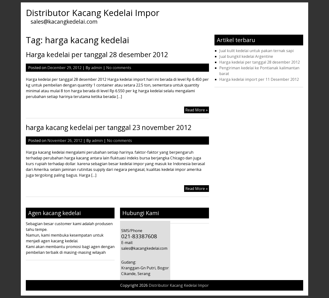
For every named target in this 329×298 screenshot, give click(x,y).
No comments (118, 67)
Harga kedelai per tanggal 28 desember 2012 (97, 54)
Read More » (196, 110)
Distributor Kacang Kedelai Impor (92, 13)
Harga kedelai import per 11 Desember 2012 (259, 79)
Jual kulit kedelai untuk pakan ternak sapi (256, 50)
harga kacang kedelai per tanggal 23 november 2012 (109, 127)
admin (96, 67)
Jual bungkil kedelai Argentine (246, 56)
